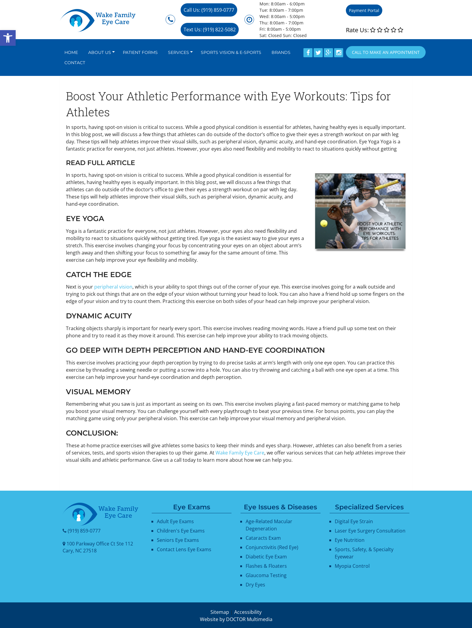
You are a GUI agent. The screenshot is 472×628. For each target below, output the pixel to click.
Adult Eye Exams (175, 521)
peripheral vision (113, 286)
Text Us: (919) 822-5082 (210, 29)
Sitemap (219, 612)
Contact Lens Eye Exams (184, 549)
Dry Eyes (255, 584)
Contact (74, 62)
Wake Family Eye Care (240, 452)
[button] (8, 38)
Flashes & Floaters (266, 566)
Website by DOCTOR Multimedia (236, 619)
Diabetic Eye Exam (266, 556)
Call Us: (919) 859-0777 (209, 10)
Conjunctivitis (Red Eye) (272, 547)
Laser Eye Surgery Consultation (370, 530)
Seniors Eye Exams (178, 540)
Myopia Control (352, 566)
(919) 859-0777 (84, 530)
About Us (99, 52)
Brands (281, 52)
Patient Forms (140, 52)
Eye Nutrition (350, 540)
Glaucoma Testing (266, 575)
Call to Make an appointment (386, 52)
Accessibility (248, 612)
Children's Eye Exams (181, 530)
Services (178, 52)
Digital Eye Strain (354, 521)
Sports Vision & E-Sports (231, 52)
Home (71, 52)
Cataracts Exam (263, 538)
